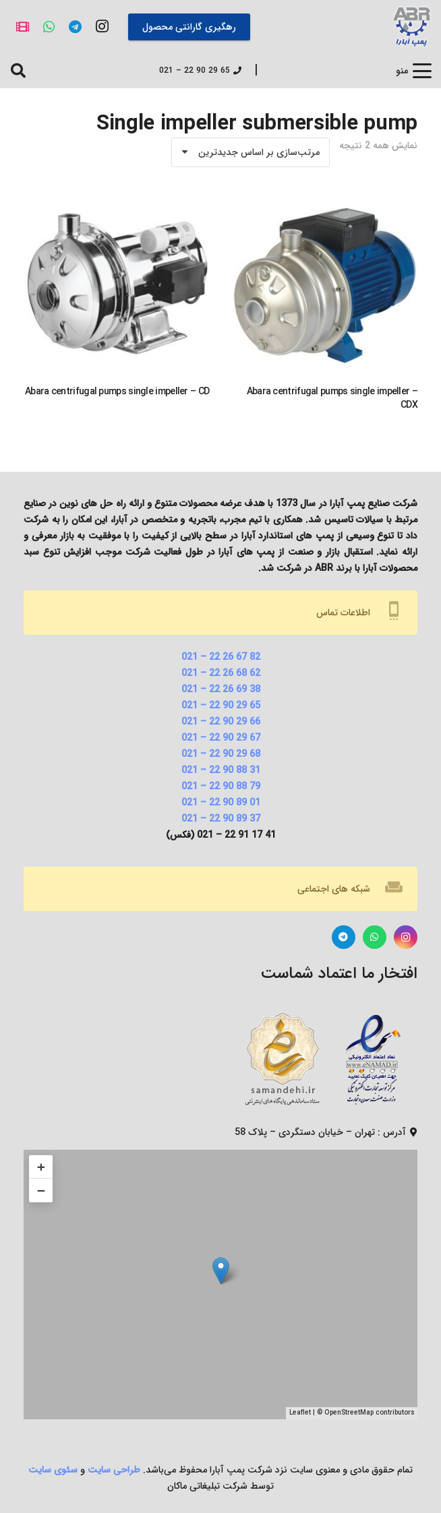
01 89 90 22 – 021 (220, 802)
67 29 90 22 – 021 (220, 738)
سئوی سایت (53, 1469)
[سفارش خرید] (250, 152)
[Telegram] (75, 26)
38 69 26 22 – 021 (220, 689)
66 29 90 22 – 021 (220, 721)
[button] (413, 71)
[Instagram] (102, 26)
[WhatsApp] (49, 26)
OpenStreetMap (349, 1413)
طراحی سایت (114, 1469)
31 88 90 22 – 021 (220, 770)
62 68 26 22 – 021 (220, 673)
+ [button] (41, 1167)
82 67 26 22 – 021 (220, 657)
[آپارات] (22, 26)
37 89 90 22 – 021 (220, 818)
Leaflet (300, 1413)
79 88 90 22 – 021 (220, 786)
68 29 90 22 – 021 (220, 754)
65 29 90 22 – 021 (220, 705)
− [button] (41, 1190)
